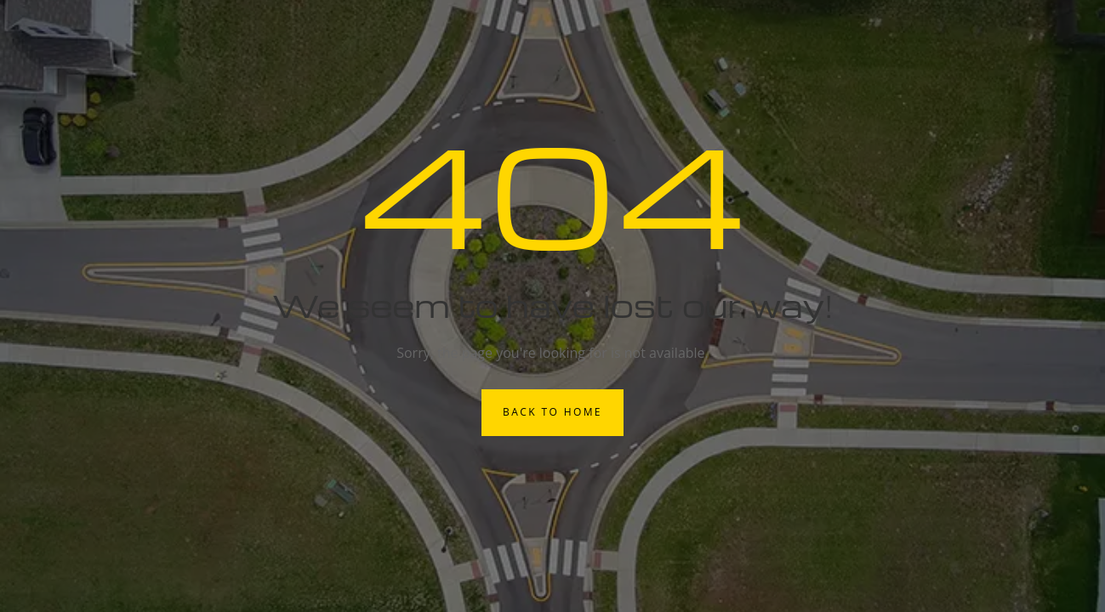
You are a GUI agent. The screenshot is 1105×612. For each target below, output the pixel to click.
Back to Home (552, 412)
